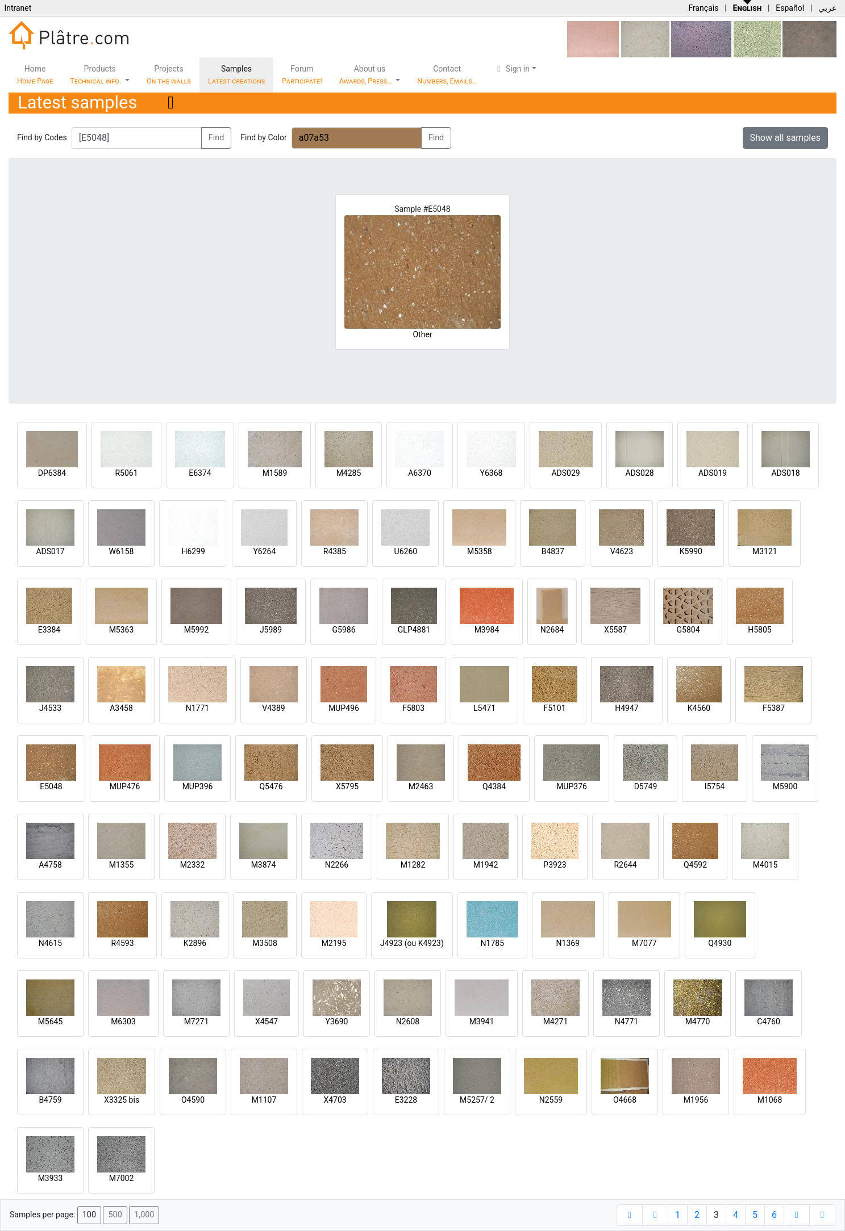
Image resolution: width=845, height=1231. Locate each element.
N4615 (50, 943)
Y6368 (491, 473)
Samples (236, 74)
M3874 (263, 864)
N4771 (626, 1021)
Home (35, 74)
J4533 (50, 708)
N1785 (492, 943)
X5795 (347, 786)
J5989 (271, 629)
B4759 (50, 1099)
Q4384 (494, 786)
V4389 (273, 708)
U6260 (406, 551)
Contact (447, 74)
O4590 (193, 1099)
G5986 (343, 629)
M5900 (785, 786)
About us (366, 74)
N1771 (197, 708)
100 (89, 1215)
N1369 (568, 943)
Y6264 (264, 551)
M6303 (123, 1021)
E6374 (200, 473)
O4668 (624, 1099)
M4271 (555, 1021)
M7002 (121, 1178)
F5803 (413, 708)
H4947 (626, 708)
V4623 (621, 551)
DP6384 (52, 473)
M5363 (121, 629)
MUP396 (197, 786)
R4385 (334, 551)
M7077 (644, 943)
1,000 (144, 1215)
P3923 (554, 864)
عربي (827, 7)
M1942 (485, 864)
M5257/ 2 (477, 1099)
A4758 (50, 864)
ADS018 (785, 473)
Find (216, 138)
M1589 (275, 473)
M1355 (121, 864)
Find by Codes (42, 137)
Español (790, 7)
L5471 (484, 708)
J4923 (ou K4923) (412, 943)
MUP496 (343, 708)
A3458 (121, 708)
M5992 (196, 629)
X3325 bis (121, 1099)
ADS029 (565, 473)
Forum (302, 74)
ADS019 (712, 473)
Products (96, 74)
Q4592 (695, 864)
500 (115, 1215)
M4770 (697, 1021)
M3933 (50, 1178)
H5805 (759, 629)
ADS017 (50, 551)
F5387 (774, 708)
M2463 (421, 786)
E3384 (49, 629)
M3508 (264, 943)
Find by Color (263, 137)
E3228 (406, 1099)
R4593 (122, 943)
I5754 (715, 786)
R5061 (126, 473)
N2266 (336, 864)
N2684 (552, 629)
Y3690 (337, 1021)
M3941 (481, 1021)
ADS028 (639, 473)
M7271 (196, 1021)
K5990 (691, 551)
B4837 (553, 551)
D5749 (645, 786)
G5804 (688, 629)
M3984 (486, 629)
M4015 (765, 864)
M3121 (764, 551)
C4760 (768, 1021)
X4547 (266, 1021)
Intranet (17, 7)
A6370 (419, 473)
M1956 (696, 1099)
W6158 (121, 551)
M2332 (192, 864)
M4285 (348, 473)
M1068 (769, 1099)
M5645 (50, 1021)
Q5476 (270, 786)
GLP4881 (414, 629)
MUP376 (571, 786)
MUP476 (125, 786)
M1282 (413, 864)
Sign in (512, 68)
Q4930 (719, 943)
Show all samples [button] (785, 137)
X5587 (615, 629)
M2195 (334, 943)
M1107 (264, 1099)
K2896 (195, 943)
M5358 (479, 551)
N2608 (407, 1021)
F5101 (554, 708)
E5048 (51, 786)
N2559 (551, 1099)
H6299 (193, 551)
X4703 (334, 1099)
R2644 (625, 864)
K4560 (699, 708)
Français (703, 7)
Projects (169, 74)
